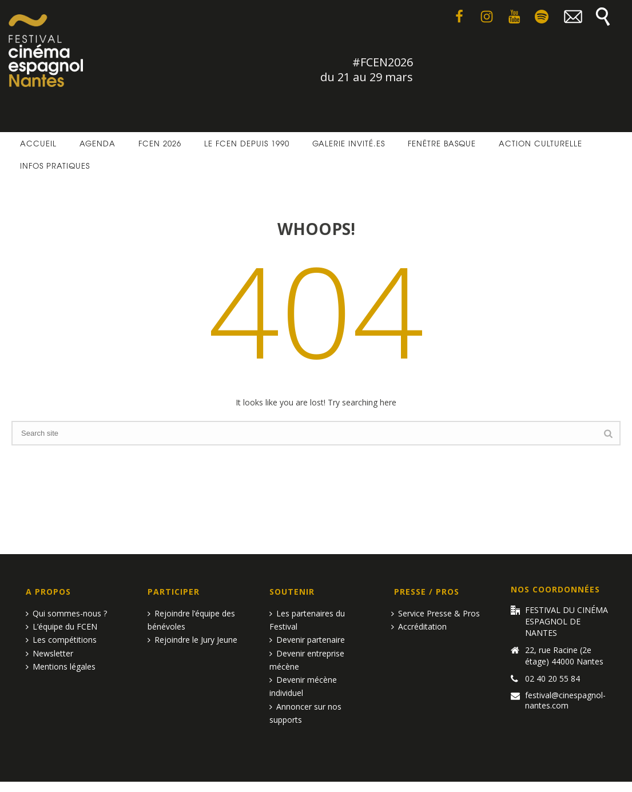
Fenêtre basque (442, 143)
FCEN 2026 (159, 143)
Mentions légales (61, 666)
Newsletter (49, 653)
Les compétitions (61, 639)
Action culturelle (540, 143)
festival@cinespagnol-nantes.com (565, 700)
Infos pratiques (55, 165)
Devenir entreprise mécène (306, 660)
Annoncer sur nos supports (305, 713)
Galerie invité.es (348, 143)
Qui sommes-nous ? (66, 613)
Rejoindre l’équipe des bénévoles (191, 620)
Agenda (98, 143)
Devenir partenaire (307, 639)
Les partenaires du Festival (307, 620)
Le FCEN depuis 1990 (246, 143)
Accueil (38, 143)
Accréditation (419, 626)
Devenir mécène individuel (303, 686)
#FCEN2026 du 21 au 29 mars (366, 69)
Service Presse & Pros (435, 613)
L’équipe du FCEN (61, 626)
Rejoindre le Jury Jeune (192, 639)
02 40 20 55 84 (552, 679)
